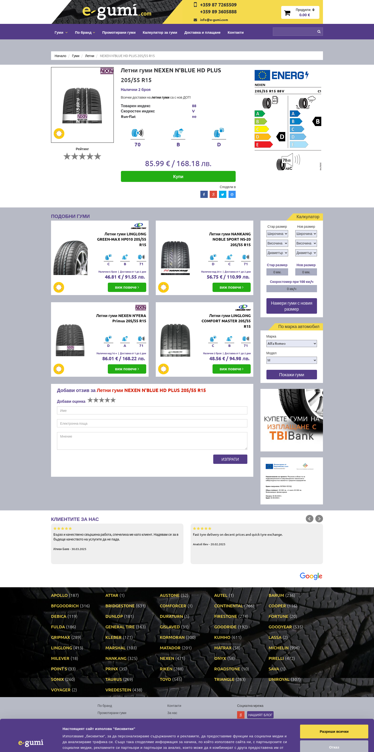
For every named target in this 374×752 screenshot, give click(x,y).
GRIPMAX (60, 637)
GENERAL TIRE (120, 626)
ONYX (220, 658)
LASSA (275, 637)
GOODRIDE (225, 626)
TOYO (165, 679)
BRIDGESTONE (120, 605)
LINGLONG (61, 647)
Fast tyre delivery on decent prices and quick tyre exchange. (257, 536)
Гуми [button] (61, 32)
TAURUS (113, 679)
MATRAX (223, 647)
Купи (178, 176)
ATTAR (111, 595)
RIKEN (166, 668)
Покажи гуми (291, 374)
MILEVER (60, 658)
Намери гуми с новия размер (291, 306)
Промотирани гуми (119, 32)
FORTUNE (278, 616)
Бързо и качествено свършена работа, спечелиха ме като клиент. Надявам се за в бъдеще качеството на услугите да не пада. (117, 538)
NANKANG (115, 658)
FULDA (58, 626)
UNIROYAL (279, 679)
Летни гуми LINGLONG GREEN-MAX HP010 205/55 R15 (121, 239)
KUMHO (222, 637)
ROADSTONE (227, 668)
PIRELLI (276, 658)
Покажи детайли (305, 743)
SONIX (57, 679)
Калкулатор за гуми (160, 32)
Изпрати (230, 459)
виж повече (127, 287)
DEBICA (58, 616)
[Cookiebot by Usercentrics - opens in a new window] (31, 742)
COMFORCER (173, 605)
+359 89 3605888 (218, 11)
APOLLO (59, 595)
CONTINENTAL (228, 605)
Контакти (236, 32)
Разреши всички (334, 701)
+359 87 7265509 (218, 4)
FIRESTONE (225, 616)
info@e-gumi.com (214, 19)
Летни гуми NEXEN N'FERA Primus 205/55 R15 (121, 318)
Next (319, 519)
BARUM (276, 595)
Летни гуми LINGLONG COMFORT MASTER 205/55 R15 (226, 321)
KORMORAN (172, 637)
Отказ (334, 717)
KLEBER (113, 637)
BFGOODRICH (65, 605)
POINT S (59, 668)
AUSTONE (170, 595)
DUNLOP (114, 616)
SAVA (274, 668)
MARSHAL (115, 647)
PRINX (111, 668)
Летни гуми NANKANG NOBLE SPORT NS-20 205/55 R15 (230, 239)
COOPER (277, 605)
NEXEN (167, 658)
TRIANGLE (224, 679)
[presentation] (93, 464)
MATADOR (170, 647)
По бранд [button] (85, 32)
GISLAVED (170, 626)
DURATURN (171, 616)
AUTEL (221, 595)
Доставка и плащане (202, 32)
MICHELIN (279, 647)
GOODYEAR (280, 626)
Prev (309, 519)
